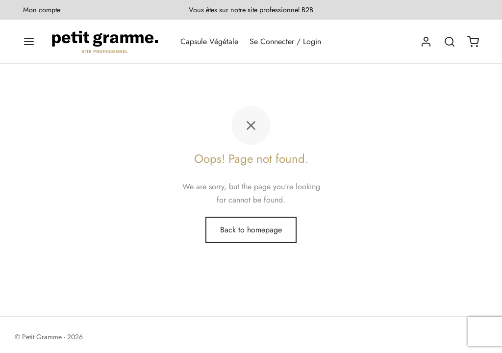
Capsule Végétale (209, 41)
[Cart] (473, 42)
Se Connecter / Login (285, 41)
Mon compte (41, 10)
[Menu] (29, 41)
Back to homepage (251, 229)
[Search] (449, 42)
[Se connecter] (426, 42)
